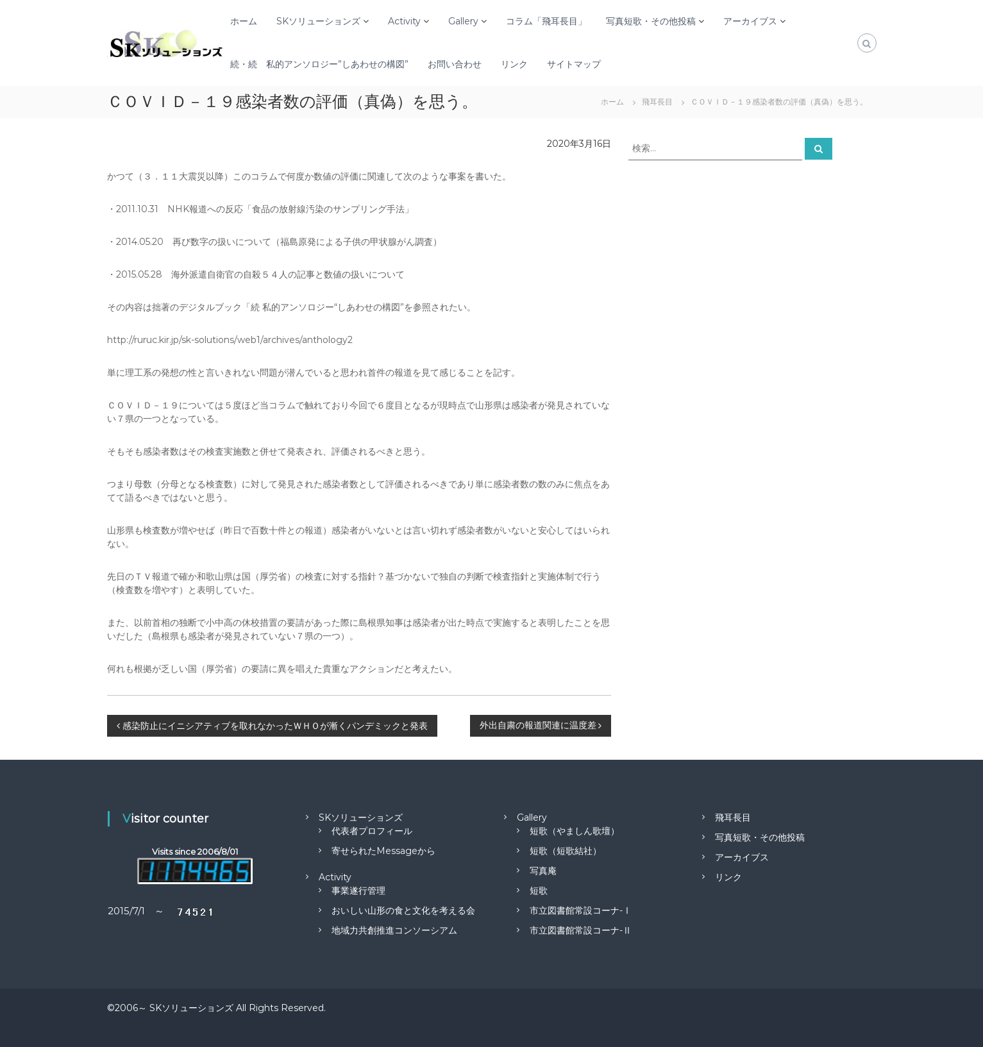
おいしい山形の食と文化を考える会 (403, 910)
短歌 (539, 890)
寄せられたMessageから (383, 851)
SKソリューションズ (318, 21)
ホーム (243, 21)
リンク (514, 64)
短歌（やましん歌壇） (574, 831)
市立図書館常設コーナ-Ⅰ (581, 910)
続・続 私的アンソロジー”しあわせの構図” (319, 64)
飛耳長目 (733, 817)
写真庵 (543, 870)
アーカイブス (750, 21)
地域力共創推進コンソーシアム (394, 930)
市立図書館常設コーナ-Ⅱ (581, 930)
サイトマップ (574, 64)
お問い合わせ (455, 64)
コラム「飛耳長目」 (546, 21)
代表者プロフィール (372, 831)
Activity (404, 21)
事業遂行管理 (358, 890)
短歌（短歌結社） (565, 851)
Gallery (463, 21)
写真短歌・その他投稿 (651, 21)
